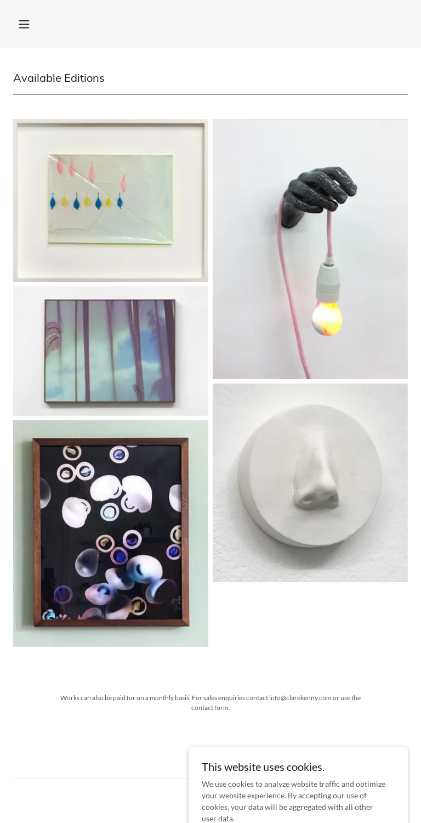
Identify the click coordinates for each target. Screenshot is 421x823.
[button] (24, 24)
